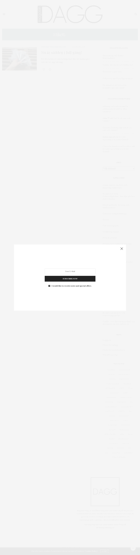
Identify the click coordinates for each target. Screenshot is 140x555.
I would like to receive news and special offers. (72, 286)
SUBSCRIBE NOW (70, 278)
